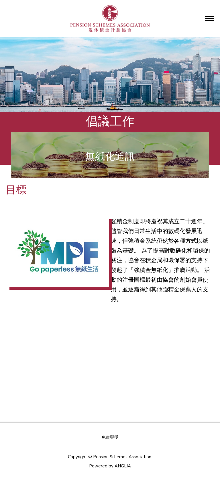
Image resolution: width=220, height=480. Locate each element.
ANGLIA (123, 466)
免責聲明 (110, 437)
